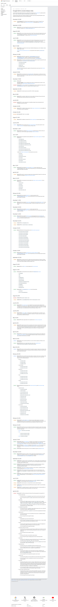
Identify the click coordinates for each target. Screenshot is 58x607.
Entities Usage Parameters (32, 124)
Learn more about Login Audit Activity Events (23, 50)
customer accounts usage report (21, 334)
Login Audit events (38, 343)
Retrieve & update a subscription (28, 468)
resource (37, 271)
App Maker (27, 167)
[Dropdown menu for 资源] (26, 1)
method (22, 196)
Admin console (3, 3)
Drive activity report (35, 266)
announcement (41, 22)
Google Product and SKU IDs (29, 22)
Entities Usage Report (33, 119)
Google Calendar (28, 202)
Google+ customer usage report (37, 136)
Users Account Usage (41, 385)
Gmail (19, 436)
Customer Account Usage (33, 385)
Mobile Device (28, 195)
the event (30, 28)
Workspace (6, 0)
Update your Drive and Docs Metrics (30, 175)
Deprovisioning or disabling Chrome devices (29, 83)
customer (23, 312)
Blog (43, 605)
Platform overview (13, 605)
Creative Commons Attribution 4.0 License (32, 579)
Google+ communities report (36, 108)
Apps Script (32, 167)
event (24, 266)
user (26, 312)
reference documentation (33, 35)
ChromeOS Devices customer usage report (32, 252)
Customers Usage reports (38, 319)
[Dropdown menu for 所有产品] (22, 1)
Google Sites (28, 209)
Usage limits (20, 485)
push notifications (26, 441)
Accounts (20, 430)
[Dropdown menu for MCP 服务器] (31, 1)
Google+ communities (20, 125)
